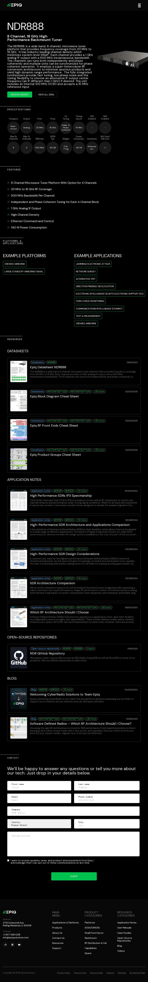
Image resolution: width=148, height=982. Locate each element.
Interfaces (92, 139)
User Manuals (124, 927)
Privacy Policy (63, 973)
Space (88, 953)
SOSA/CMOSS (92, 927)
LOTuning (66, 117)
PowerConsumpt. (79, 137)
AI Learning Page (137, 973)
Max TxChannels (26, 137)
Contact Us (58, 937)
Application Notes (127, 922)
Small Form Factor (94, 932)
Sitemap (122, 973)
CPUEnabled (92, 117)
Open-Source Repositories (124, 939)
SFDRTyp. (52, 137)
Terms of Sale (96, 973)
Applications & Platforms (65, 922)
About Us (57, 932)
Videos (121, 950)
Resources (57, 943)
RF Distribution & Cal (96, 943)
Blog (119, 945)
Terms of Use (80, 973)
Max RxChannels (13, 137)
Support (56, 948)
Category (13, 119)
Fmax (52, 119)
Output (26, 119)
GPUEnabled (105, 117)
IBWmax (40, 139)
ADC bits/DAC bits (105, 137)
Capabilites (91, 948)
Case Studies (124, 932)
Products (57, 927)
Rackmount (91, 937)
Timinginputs (79, 117)
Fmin (39, 119)
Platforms (90, 922)
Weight (66, 139)
